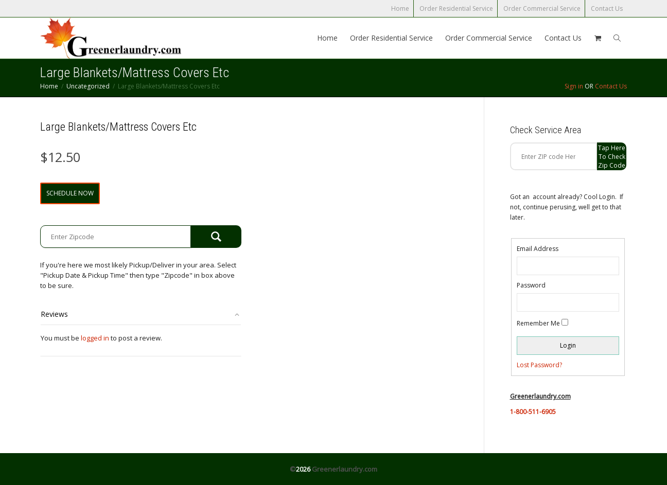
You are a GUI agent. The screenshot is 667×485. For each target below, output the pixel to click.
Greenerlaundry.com (344, 469)
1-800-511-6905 (533, 411)
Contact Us (607, 8)
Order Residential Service (456, 8)
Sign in (574, 86)
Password (531, 285)
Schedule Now (70, 193)
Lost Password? (539, 365)
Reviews (54, 314)
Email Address (537, 248)
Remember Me (538, 323)
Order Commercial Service (542, 8)
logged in (95, 338)
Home (400, 8)
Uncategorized (88, 86)
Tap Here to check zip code (611, 156)
